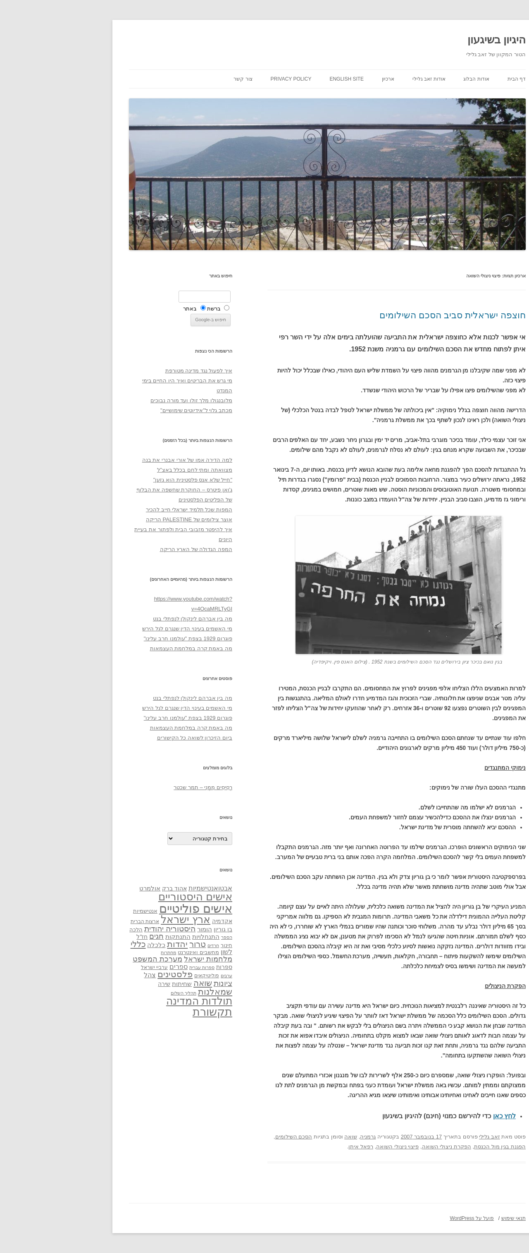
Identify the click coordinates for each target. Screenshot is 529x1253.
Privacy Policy (228, 79)
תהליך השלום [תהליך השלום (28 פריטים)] (120, 992)
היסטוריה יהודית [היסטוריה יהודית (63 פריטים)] (107, 928)
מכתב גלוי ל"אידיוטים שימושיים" (133, 410)
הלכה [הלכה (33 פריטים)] (73, 930)
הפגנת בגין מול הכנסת (437, 1146)
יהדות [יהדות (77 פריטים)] (114, 944)
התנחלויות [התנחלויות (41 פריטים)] (143, 936)
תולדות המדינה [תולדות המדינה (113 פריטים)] (136, 1001)
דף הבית (454, 79)
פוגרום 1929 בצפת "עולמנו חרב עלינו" (125, 638)
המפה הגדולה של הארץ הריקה (133, 549)
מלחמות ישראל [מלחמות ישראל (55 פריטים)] (145, 959)
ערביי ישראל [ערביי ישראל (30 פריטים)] (91, 967)
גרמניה (305, 1137)
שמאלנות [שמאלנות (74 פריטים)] (152, 991)
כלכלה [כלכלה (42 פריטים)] (93, 945)
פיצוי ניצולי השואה (334, 1146)
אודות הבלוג (413, 79)
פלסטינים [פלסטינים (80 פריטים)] (112, 974)
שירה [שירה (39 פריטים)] (101, 984)
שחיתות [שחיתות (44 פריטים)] (119, 983)
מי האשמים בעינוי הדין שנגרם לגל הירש (124, 628)
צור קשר (180, 79)
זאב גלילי (426, 1137)
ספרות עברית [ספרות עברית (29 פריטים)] (139, 967)
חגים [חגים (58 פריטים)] (93, 936)
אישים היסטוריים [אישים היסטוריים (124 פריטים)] (132, 896)
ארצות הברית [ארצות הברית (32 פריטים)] (82, 921)
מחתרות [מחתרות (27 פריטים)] (105, 952)
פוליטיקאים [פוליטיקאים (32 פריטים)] (143, 976)
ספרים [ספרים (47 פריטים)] (116, 966)
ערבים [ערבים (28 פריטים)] (163, 975)
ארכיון (325, 79)
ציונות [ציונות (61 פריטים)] (160, 983)
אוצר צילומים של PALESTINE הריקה (126, 519)
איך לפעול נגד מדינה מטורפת (135, 371)
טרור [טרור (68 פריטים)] (134, 944)
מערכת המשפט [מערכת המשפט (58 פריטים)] (94, 959)
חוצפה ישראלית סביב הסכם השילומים (390, 315)
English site (284, 79)
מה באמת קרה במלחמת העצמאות (128, 648)
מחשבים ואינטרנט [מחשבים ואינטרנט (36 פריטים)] (135, 952)
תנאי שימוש (450, 1218)
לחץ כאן (441, 1115)
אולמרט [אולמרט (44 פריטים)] (87, 888)
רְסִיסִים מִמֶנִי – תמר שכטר (140, 787)
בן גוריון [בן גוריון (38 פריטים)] (160, 929)
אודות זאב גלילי (366, 79)
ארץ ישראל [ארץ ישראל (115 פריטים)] (123, 919)
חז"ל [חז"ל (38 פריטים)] (79, 936)
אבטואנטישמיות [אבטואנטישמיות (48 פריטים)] (147, 888)
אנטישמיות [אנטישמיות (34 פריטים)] (82, 911)
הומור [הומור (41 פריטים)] (141, 929)
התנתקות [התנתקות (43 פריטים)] (115, 936)
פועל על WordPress (409, 1218)
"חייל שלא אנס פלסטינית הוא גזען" (130, 480)
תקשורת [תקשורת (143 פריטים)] (149, 1011)
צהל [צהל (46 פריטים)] (87, 975)
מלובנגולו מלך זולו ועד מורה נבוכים (128, 400)
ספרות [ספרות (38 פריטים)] (161, 967)
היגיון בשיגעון (434, 39)
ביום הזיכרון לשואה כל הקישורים (131, 738)
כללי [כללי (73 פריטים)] (75, 944)
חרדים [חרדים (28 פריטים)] (150, 945)
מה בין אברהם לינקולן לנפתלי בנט (129, 619)
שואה (287, 1137)
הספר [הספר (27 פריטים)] (163, 937)
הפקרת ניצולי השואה (383, 1146)
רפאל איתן (298, 1146)
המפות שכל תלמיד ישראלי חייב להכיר (126, 509)
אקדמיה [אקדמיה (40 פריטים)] (159, 921)
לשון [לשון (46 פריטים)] (163, 951)
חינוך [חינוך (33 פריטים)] (163, 945)
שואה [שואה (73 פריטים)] (140, 983)
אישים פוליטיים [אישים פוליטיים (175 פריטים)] (132, 908)
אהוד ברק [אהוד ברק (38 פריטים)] (111, 888)
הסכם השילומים (231, 1137)
